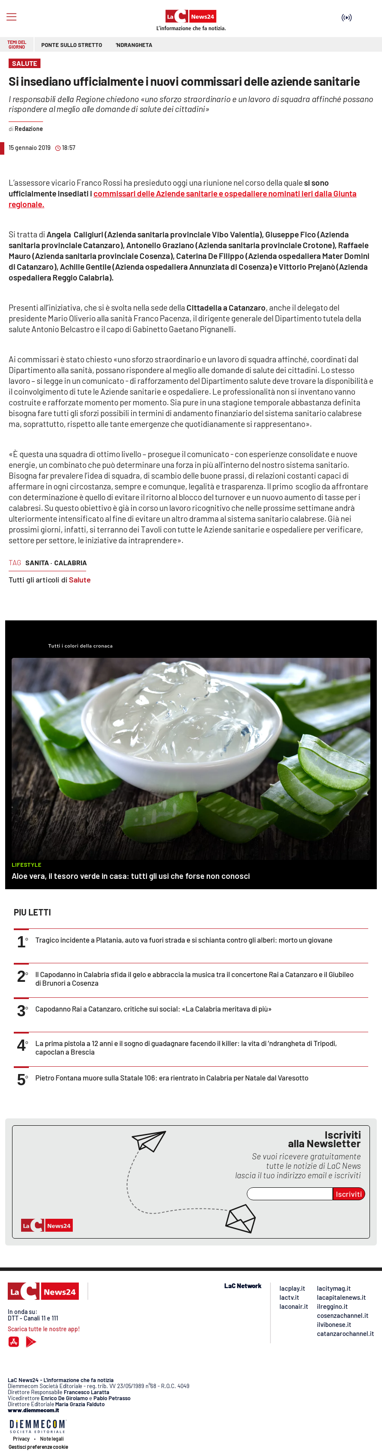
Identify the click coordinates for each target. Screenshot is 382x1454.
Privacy (21, 1438)
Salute (80, 579)
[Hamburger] (11, 17)
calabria (70, 562)
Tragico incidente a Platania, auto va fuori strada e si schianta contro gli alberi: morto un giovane (183, 939)
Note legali (52, 1438)
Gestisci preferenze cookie (38, 1447)
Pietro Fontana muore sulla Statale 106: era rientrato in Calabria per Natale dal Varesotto (171, 1077)
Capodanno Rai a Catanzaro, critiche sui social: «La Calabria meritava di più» (153, 1008)
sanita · (38, 562)
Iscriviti (349, 1194)
